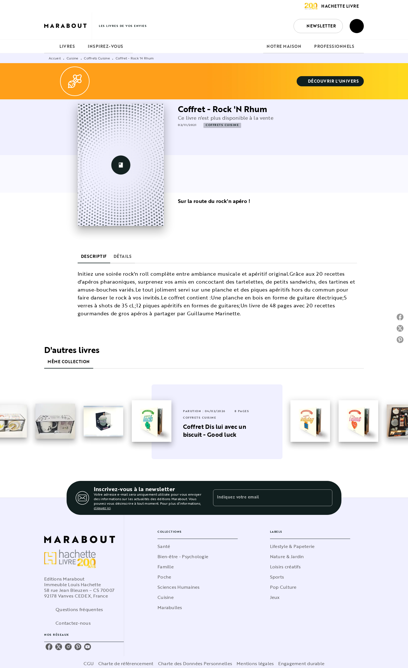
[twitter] (58, 647)
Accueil (55, 58)
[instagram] (68, 647)
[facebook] (49, 647)
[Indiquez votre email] (265, 498)
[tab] (50, 46)
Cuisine (72, 58)
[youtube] (87, 647)
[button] (318, 26)
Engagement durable (301, 663)
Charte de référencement (126, 663)
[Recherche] (357, 26)
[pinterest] (78, 647)
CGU (89, 663)
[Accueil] (68, 25)
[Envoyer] (325, 498)
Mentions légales (255, 663)
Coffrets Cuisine (97, 58)
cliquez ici (102, 507)
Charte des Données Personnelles (195, 663)
